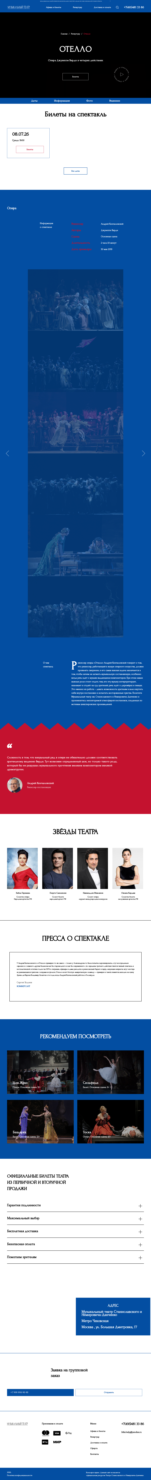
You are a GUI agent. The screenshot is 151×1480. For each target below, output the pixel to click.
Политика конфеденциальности (19, 1475)
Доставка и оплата (102, 7)
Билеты (75, 77)
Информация (62, 100)
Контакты (94, 1454)
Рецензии (114, 100)
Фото (89, 100)
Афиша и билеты (53, 7)
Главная (64, 34)
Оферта (93, 1448)
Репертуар (77, 7)
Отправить (109, 1392)
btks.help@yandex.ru (131, 1432)
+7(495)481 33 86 (134, 7)
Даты (34, 100)
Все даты (75, 171)
